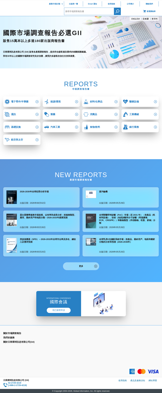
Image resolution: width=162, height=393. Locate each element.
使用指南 (111, 4)
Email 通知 (92, 4)
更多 (81, 266)
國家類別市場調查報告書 (14, 342)
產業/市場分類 (54, 4)
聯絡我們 (149, 4)
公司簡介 (130, 4)
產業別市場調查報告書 (13, 338)
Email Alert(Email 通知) (53, 338)
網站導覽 (153, 380)
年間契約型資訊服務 (12, 347)
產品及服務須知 (137, 380)
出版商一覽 (73, 4)
